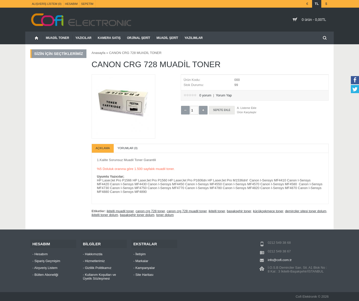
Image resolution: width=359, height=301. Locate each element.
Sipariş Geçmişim (47, 261)
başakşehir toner (239, 211)
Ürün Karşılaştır (246, 112)
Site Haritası (144, 275)
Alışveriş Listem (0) (46, 3)
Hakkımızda (93, 254)
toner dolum (165, 215)
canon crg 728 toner (150, 211)
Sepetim (87, 3)
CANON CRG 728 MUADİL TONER (135, 53)
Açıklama (103, 148)
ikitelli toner (217, 211)
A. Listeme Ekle (246, 107)
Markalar (141, 261)
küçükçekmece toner (268, 211)
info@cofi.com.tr (280, 260)
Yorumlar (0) (128, 148)
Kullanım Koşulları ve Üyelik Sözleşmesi (99, 276)
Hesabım (71, 3)
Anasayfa (98, 53)
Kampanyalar (145, 268)
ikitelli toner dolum (105, 215)
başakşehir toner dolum (137, 215)
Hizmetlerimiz (95, 261)
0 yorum (205, 95)
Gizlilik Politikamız (98, 268)
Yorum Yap (224, 95)
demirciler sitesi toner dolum (305, 211)
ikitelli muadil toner (120, 211)
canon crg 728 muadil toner (187, 211)
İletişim (140, 254)
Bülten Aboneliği (46, 275)
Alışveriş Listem (45, 268)
